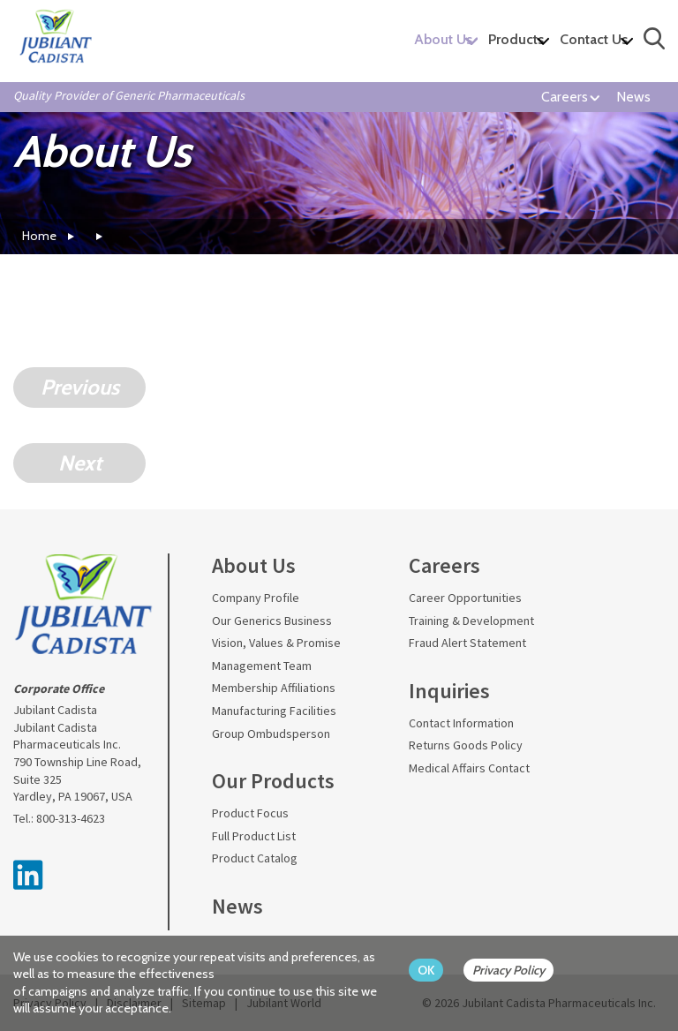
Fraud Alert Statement (467, 643)
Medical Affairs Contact (469, 768)
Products (516, 39)
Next (80, 463)
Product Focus (250, 813)
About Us (443, 39)
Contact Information (461, 723)
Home (39, 236)
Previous (80, 387)
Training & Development (471, 620)
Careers (564, 96)
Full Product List (254, 836)
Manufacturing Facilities (274, 711)
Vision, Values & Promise (276, 643)
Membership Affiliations (273, 688)
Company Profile (255, 598)
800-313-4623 (70, 818)
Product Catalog (255, 858)
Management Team (262, 666)
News (633, 96)
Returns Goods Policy (466, 745)
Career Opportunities (465, 598)
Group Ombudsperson (271, 733)
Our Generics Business (272, 620)
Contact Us (594, 39)
